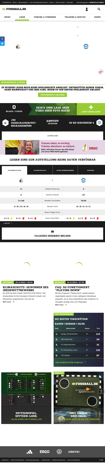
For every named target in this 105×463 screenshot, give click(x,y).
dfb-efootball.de (23, 2)
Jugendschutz (46, 455)
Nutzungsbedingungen (32, 455)
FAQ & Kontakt (60, 2)
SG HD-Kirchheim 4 (86, 55)
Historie (90, 170)
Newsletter (70, 2)
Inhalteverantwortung (58, 455)
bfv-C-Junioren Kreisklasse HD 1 (52, 27)
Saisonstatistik (14, 170)
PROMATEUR (6, 2)
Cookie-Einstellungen (73, 455)
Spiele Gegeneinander (65, 170)
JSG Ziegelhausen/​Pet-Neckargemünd (18, 57)
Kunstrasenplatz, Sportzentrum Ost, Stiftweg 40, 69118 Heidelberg (53, 35)
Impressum (5, 455)
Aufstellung (52, 135)
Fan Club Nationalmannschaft (39, 2)
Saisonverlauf (40, 170)
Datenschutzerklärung (17, 455)
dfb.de (15, 2)
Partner (52, 2)
